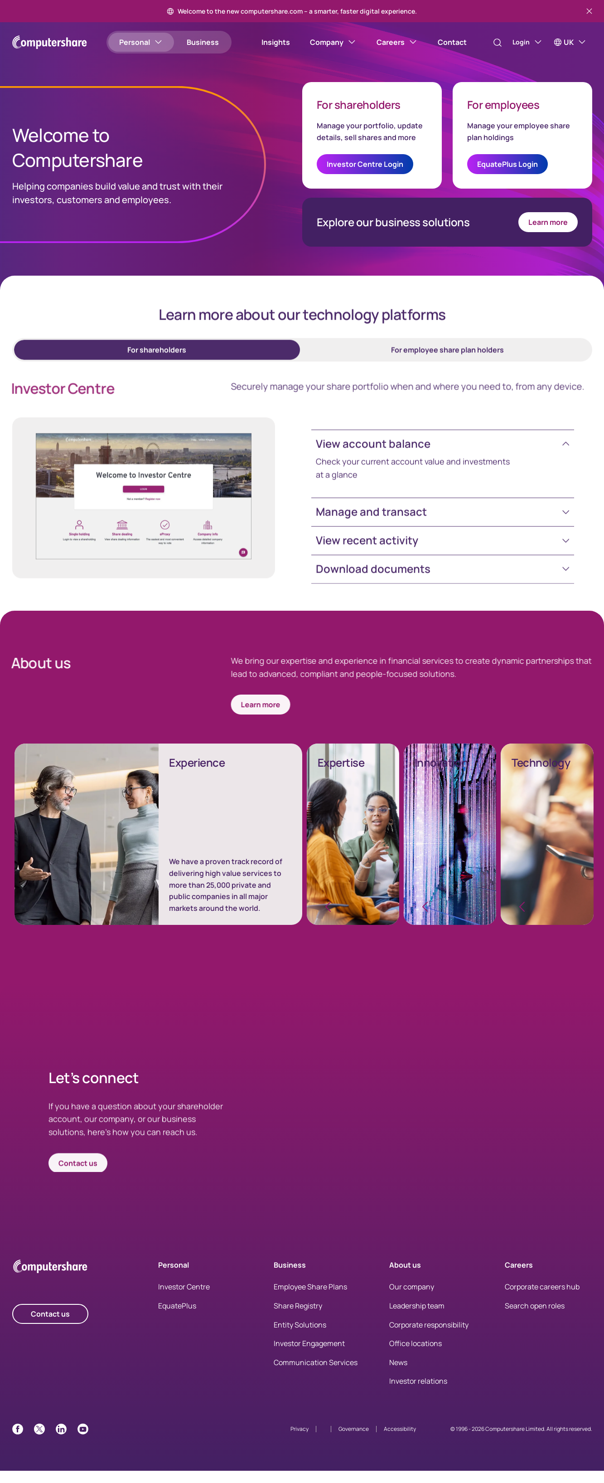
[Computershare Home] (50, 1280)
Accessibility (400, 1441)
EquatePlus (177, 1318)
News (398, 1375)
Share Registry (298, 1318)
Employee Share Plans (310, 1299)
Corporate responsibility (429, 1337)
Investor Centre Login (365, 170)
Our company (411, 1299)
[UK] (570, 42)
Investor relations (418, 1393)
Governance (353, 1441)
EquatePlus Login (507, 170)
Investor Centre (184, 1299)
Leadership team (417, 1318)
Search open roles (535, 1318)
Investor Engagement (309, 1356)
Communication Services (316, 1375)
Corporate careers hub (542, 1299)
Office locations (415, 1356)
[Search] (488, 43)
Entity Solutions (300, 1337)
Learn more (548, 228)
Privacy (299, 1441)
